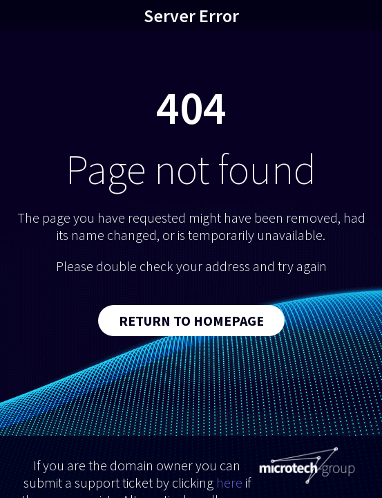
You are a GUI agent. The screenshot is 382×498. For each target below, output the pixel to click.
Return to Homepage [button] (191, 320)
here (229, 482)
